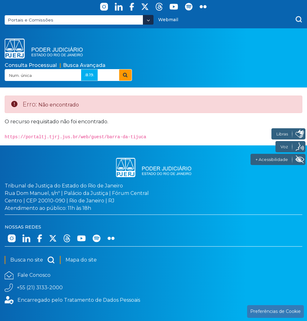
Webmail (168, 19)
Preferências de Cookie (275, 311)
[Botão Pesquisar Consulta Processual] (125, 75)
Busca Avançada (84, 65)
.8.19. (89, 74)
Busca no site (32, 260)
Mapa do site (81, 260)
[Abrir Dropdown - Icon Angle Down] (148, 20)
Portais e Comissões (30, 19)
